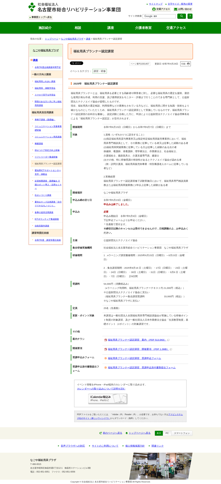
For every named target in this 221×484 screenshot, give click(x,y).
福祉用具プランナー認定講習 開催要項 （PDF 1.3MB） (140, 349)
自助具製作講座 (42, 226)
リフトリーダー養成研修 (46, 157)
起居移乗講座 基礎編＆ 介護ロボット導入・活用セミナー (48, 185)
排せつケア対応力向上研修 (47, 150)
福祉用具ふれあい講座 (45, 81)
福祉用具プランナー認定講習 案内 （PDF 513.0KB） (138, 340)
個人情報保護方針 (135, 446)
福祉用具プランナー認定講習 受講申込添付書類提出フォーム (142, 367)
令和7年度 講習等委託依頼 (48, 240)
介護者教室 (143, 28)
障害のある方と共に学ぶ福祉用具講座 (48, 103)
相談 (78, 28)
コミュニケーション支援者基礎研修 (48, 128)
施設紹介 (45, 28)
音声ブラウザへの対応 (73, 446)
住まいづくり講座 (43, 195)
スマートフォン (182, 433)
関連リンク (158, 446)
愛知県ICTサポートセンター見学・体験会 (48, 172)
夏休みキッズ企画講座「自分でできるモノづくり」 (48, 204)
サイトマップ (155, 4)
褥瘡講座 (39, 143)
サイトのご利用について (105, 446)
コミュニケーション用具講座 (48, 137)
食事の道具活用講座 (44, 212)
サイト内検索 (135, 16)
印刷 (183, 64)
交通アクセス (161, 9)
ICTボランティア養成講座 (47, 219)
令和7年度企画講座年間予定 (48, 67)
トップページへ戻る (140, 433)
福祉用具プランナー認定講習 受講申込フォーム (134, 358)
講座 (110, 28)
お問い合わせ (183, 9)
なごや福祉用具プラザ (72, 39)
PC (167, 433)
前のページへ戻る (112, 433)
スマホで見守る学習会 (45, 95)
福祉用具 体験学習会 (45, 88)
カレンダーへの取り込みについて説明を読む (101, 388)
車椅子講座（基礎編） (45, 119)
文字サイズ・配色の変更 (180, 4)
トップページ (51, 39)
